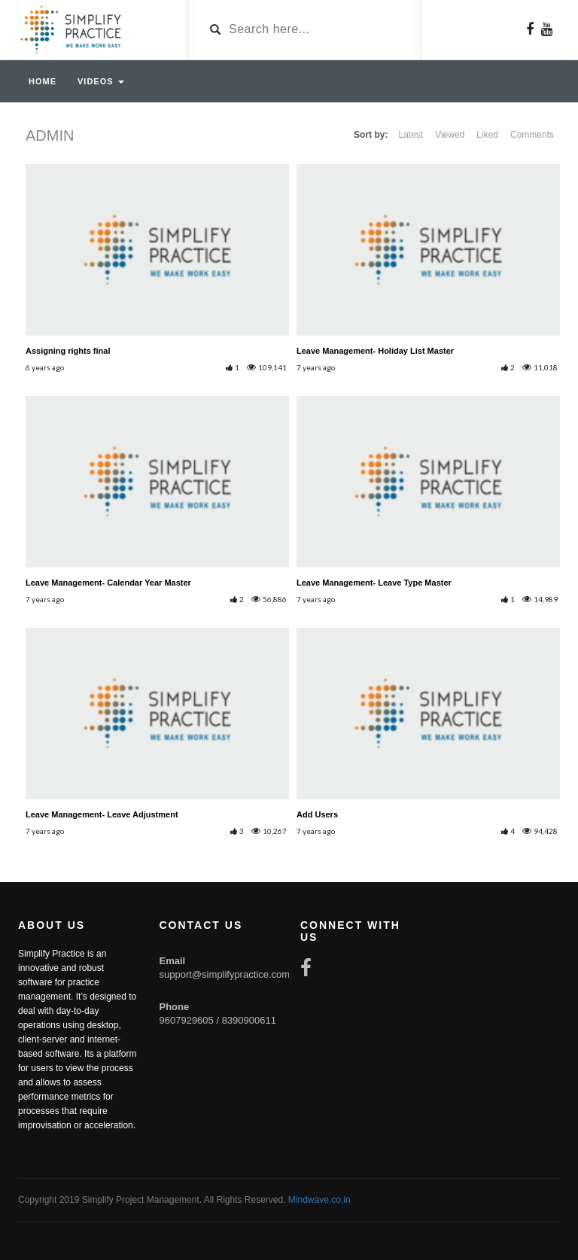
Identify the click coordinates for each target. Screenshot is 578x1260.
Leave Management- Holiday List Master (375, 350)
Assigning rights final (68, 350)
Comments (532, 134)
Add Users (317, 814)
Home (42, 81)
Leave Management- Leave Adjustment (102, 814)
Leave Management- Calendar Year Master (108, 582)
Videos (101, 81)
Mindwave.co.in (319, 1200)
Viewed (449, 134)
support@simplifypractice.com (225, 974)
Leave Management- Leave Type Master (374, 582)
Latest (410, 134)
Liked (487, 134)
